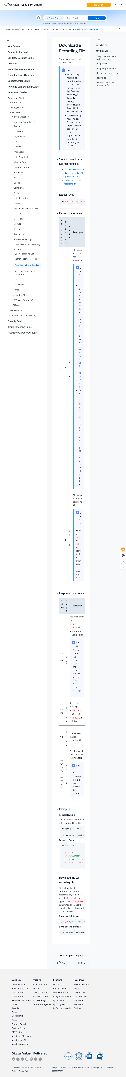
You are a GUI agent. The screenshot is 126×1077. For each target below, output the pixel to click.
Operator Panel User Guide (22, 75)
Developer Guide (19, 29)
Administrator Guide (18, 52)
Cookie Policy (24, 1071)
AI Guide (12, 63)
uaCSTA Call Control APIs (23, 300)
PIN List (17, 203)
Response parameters (107, 73)
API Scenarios (16, 310)
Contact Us (17, 1020)
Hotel (16, 289)
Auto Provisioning (22, 157)
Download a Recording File (87, 29)
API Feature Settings (23, 239)
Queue (17, 182)
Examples (101, 77)
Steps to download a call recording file (106, 57)
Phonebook (19, 152)
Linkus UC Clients (40, 992)
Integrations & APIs (62, 996)
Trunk (16, 141)
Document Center (31, 4)
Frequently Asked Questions (22, 332)
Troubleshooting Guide (20, 326)
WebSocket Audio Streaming (27, 244)
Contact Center (60, 988)
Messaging (19, 218)
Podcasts (78, 1008)
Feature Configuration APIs (53, 29)
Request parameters (106, 68)
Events (15, 1012)
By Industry (58, 1000)
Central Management (42, 1004)
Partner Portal (18, 1028)
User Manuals (80, 996)
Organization (20, 136)
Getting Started (17, 107)
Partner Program (20, 988)
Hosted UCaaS (60, 984)
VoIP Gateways (39, 1000)
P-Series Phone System (40, 986)
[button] (6, 46)
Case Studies (80, 992)
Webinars (78, 1004)
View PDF (104, 45)
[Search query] (85, 18)
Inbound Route (21, 162)
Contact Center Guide (19, 80)
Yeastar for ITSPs (20, 1040)
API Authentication (20, 117)
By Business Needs (62, 1008)
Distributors (17, 992)
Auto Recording (21, 198)
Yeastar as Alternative (22, 1036)
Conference (19, 187)
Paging (17, 193)
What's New (14, 46)
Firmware (78, 1000)
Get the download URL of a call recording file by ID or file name (74, 173)
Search (96, 18)
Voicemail (18, 172)
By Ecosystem (59, 1004)
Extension (18, 131)
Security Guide (15, 321)
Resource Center (81, 984)
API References (34, 29)
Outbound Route (21, 167)
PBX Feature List (19, 1032)
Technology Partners (21, 1000)
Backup (17, 229)
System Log (19, 234)
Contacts (18, 146)
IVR (15, 177)
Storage (17, 223)
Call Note (18, 213)
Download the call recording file (105, 84)
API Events (16, 305)
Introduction (15, 102)
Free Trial (98, 4)
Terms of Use (27, 1067)
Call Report (19, 284)
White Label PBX (60, 992)
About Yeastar (18, 984)
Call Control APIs (19, 295)
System (17, 126)
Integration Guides (17, 92)
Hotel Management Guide (21, 69)
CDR (16, 279)
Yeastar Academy (20, 1044)
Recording (70, 29)
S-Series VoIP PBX (41, 996)
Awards (15, 1008)
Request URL (103, 63)
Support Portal (19, 1024)
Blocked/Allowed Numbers (26, 208)
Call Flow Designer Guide (21, 57)
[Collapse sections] (119, 29)
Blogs (76, 988)
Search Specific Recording (27, 258)
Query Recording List (24, 253)
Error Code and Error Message (23, 315)
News (14, 1004)
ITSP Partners (18, 996)
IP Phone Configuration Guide (23, 86)
